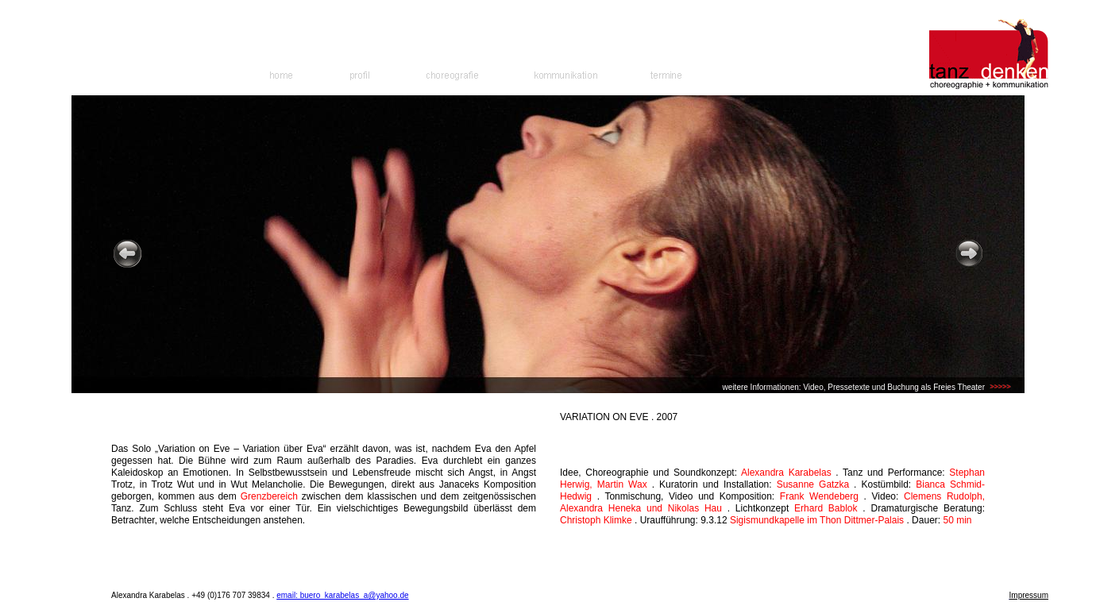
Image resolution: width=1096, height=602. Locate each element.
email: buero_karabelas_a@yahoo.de (342, 595)
